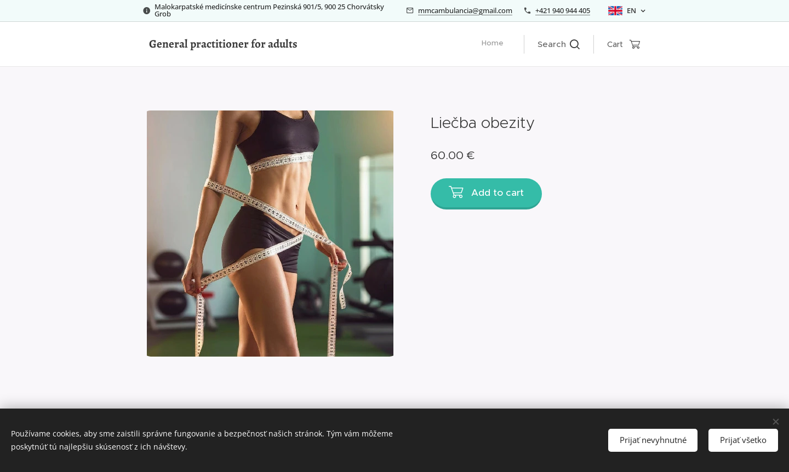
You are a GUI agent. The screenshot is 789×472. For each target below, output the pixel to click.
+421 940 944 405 (562, 10)
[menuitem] (503, 44)
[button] (558, 44)
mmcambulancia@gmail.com (465, 10)
